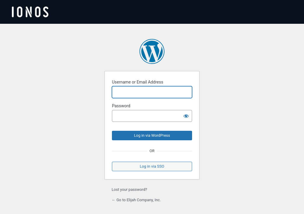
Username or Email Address (137, 82)
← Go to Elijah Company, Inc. (136, 200)
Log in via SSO (152, 166)
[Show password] (186, 116)
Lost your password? (129, 189)
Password (121, 105)
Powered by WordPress (152, 51)
